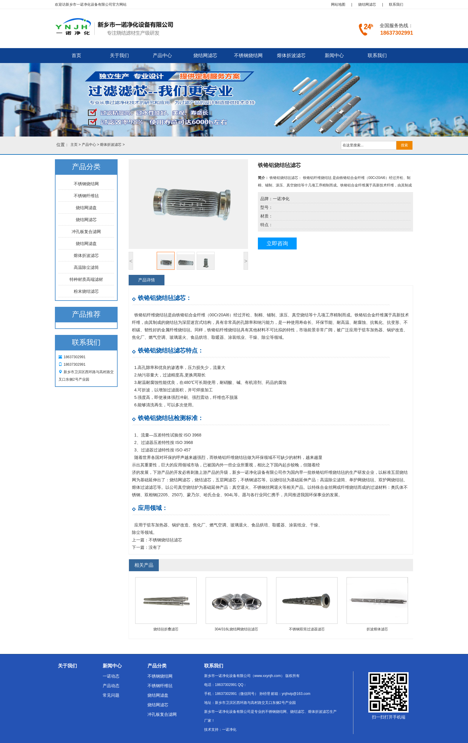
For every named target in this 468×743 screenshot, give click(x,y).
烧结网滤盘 (86, 207)
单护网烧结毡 (361, 479)
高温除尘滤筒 (86, 267)
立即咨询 (277, 243)
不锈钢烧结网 (248, 55)
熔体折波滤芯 (291, 55)
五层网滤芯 (225, 479)
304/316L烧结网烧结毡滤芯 (236, 629)
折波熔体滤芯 (377, 629)
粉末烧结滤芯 (86, 291)
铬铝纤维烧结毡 (232, 457)
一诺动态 (111, 676)
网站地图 (338, 4)
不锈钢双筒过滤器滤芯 (307, 629)
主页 (74, 145)
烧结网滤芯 (367, 4)
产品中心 (162, 55)
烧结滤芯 (203, 479)
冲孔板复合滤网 (86, 231)
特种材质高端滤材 (86, 279)
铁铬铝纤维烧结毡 (151, 314)
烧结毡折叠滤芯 (165, 629)
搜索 (404, 145)
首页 (76, 55)
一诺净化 (229, 729)
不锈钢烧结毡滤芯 (165, 539)
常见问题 (111, 695)
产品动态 (111, 685)
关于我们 (119, 55)
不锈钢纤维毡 (86, 195)
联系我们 (396, 4)
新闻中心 (334, 55)
